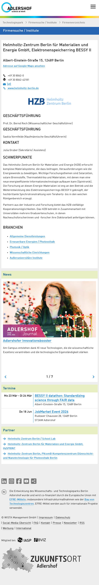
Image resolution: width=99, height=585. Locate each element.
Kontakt (45, 523)
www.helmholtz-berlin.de (21, 88)
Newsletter (70, 523)
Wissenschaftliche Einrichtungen (29, 252)
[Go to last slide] (5, 376)
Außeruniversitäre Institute (26, 258)
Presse (57, 523)
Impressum (46, 517)
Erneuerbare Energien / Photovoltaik (32, 242)
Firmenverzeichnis (73, 22)
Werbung (8, 528)
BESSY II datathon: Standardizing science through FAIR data (60, 398)
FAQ (36, 523)
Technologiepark (13, 22)
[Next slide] (93, 376)
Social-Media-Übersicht (17, 523)
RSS (82, 523)
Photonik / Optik (19, 247)
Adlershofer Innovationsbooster (27, 341)
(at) (9, 84)
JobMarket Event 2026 (51, 412)
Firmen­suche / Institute (43, 22)
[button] (4, 481)
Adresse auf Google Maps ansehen (24, 66)
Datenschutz (62, 517)
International (23, 528)
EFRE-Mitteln (17, 499)
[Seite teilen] (33, 481)
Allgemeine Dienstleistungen (27, 236)
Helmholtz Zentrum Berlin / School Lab (31, 439)
